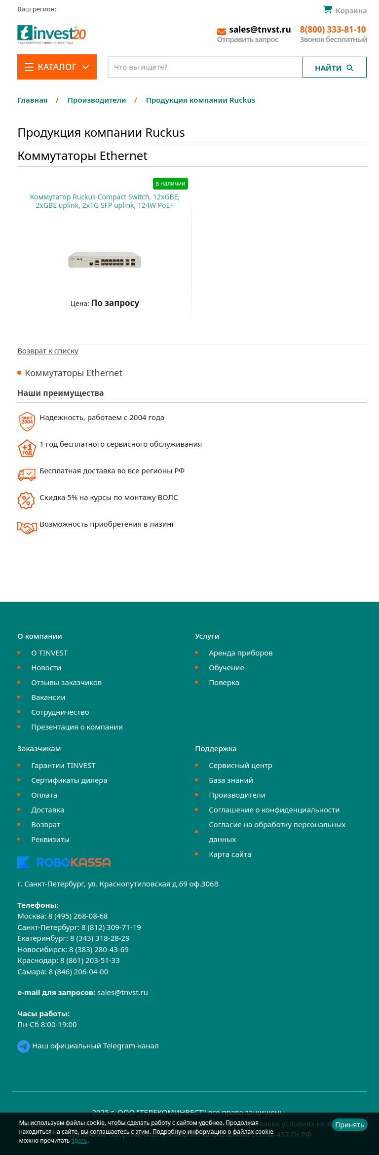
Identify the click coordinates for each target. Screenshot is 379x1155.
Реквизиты (50, 839)
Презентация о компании (77, 727)
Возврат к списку (47, 350)
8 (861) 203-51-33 (90, 960)
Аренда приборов (240, 652)
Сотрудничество (60, 712)
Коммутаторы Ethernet (73, 373)
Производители (237, 795)
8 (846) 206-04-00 (78, 971)
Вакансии (48, 697)
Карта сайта (230, 854)
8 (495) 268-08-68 (78, 916)
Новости (46, 667)
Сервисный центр (240, 765)
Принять (349, 1124)
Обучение (226, 667)
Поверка (224, 682)
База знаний (231, 780)
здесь (79, 1140)
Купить (100, 327)
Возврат (45, 824)
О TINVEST (49, 652)
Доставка (47, 809)
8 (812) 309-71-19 (111, 927)
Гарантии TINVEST (63, 765)
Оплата (44, 795)
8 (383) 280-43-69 (99, 949)
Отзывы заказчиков (66, 682)
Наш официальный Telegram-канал (87, 1045)
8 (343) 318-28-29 (100, 938)
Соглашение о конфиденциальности (274, 809)
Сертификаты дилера (69, 780)
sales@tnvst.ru (122, 992)
